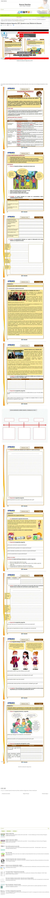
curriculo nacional (7, 19)
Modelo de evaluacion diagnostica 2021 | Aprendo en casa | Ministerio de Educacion (21, 23)
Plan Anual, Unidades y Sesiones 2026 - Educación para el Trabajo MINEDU (20, 878)
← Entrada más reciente (5, 793)
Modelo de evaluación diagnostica (24, 766)
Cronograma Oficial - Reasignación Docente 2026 (15, 871)
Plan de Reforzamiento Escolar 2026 (12, 846)
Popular (3, 831)
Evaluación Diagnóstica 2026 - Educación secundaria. (16, 859)
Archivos (14, 831)
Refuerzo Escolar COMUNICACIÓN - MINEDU (14, 865)
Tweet (2, 761)
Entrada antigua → (45, 793)
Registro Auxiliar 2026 (10, 833)
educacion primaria (15, 19)
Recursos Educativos (25, 4)
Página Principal (4, 1)
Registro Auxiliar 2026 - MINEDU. (12, 839)
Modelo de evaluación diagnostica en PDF (25, 60)
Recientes (9, 831)
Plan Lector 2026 (9, 852)
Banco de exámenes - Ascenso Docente (13, 884)
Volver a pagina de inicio (5, 15)
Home (2, 19)
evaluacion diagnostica (23, 19)
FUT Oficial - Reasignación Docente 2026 (13, 890)
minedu (29, 19)
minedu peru (34, 19)
